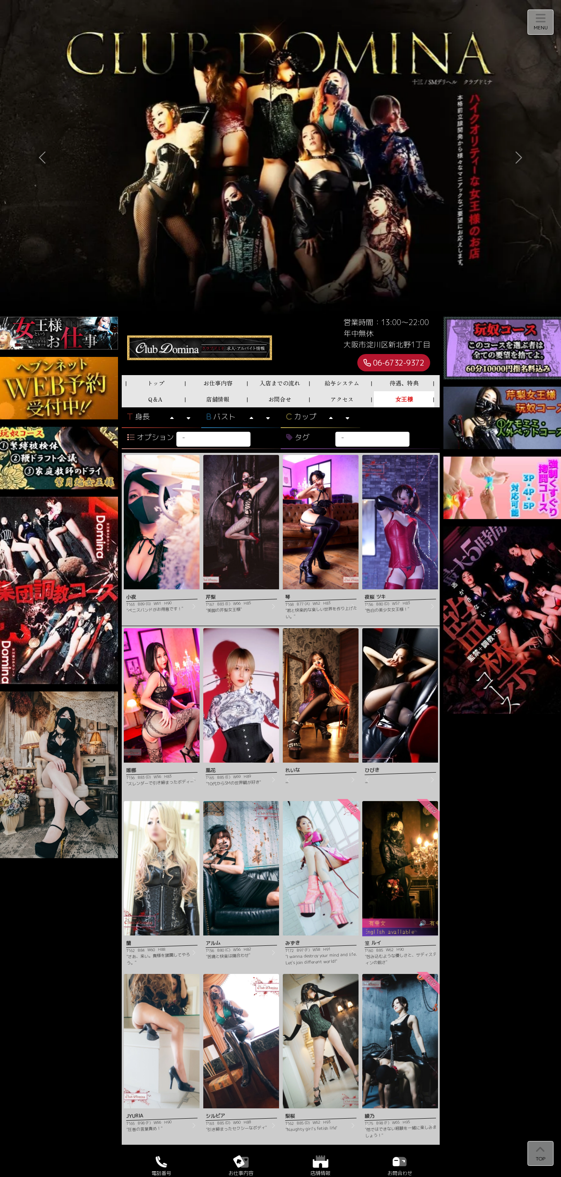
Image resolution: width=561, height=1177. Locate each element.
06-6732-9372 (394, 363)
